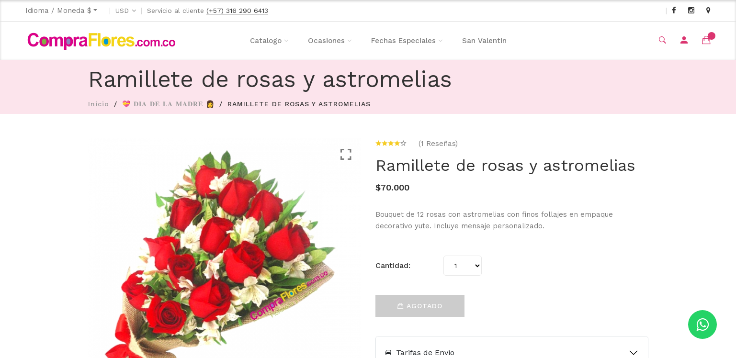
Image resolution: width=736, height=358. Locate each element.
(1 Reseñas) (438, 143)
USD (122, 10)
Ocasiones (326, 40)
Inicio (98, 104)
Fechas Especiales (403, 40)
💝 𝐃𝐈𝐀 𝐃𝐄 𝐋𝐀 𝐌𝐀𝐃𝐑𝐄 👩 (168, 104)
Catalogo (266, 40)
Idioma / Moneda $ (58, 10)
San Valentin (484, 40)
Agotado (419, 306)
